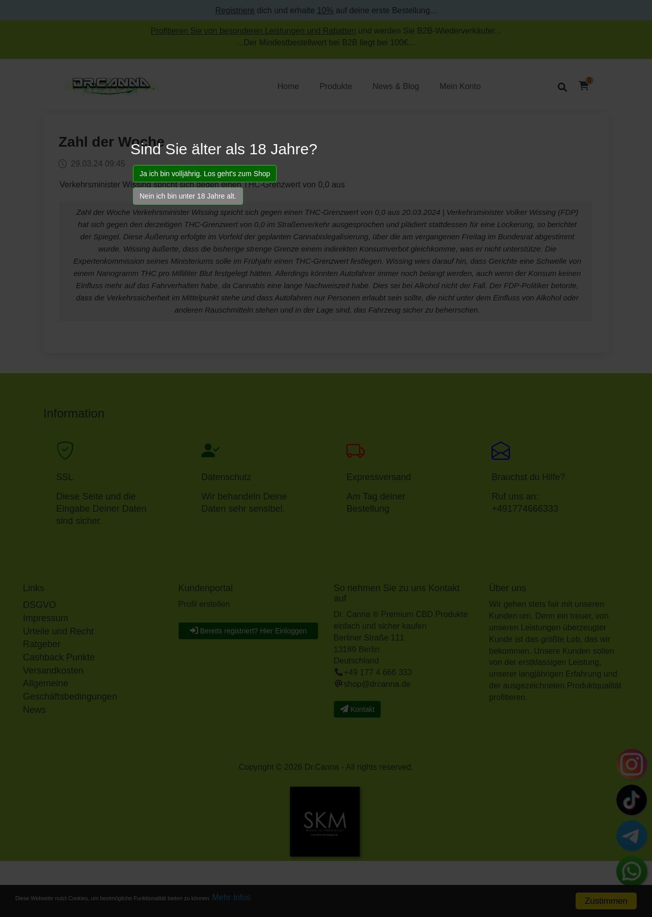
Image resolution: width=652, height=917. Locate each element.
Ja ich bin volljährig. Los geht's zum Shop (205, 174)
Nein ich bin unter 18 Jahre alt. (188, 196)
